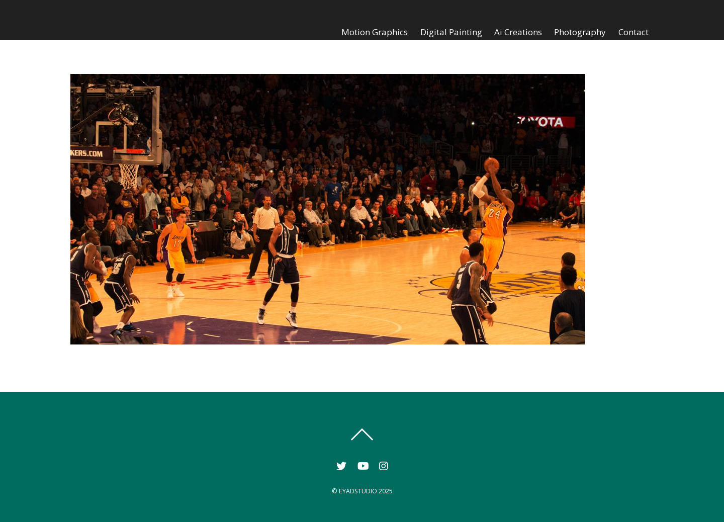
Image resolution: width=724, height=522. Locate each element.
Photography (580, 32)
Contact (633, 32)
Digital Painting (451, 32)
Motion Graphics (374, 32)
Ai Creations (518, 32)
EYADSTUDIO (358, 491)
